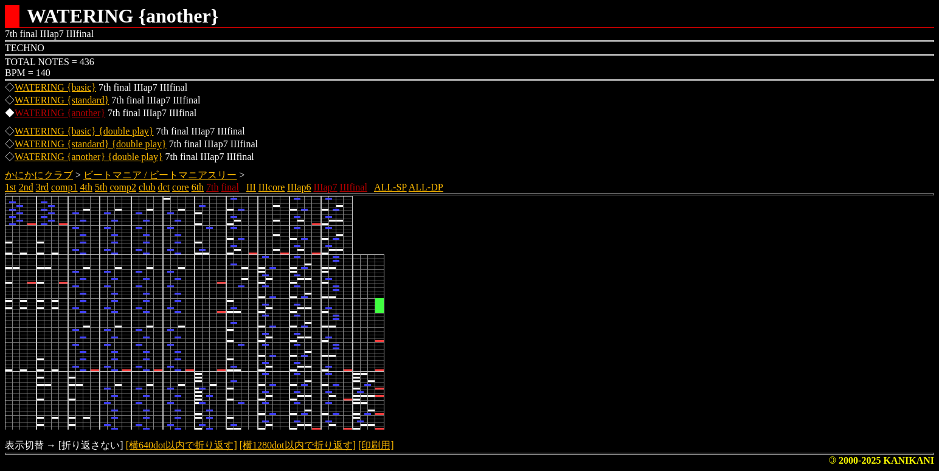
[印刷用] (376, 445)
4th (86, 187)
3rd (42, 187)
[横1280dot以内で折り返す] (298, 445)
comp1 (64, 187)
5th (101, 187)
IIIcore (271, 187)
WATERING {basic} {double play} (84, 131)
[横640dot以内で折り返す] (181, 445)
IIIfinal (353, 187)
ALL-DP (426, 187)
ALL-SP (390, 187)
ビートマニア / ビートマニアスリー (160, 175)
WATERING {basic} (55, 87)
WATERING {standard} (62, 100)
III (251, 187)
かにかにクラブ (39, 175)
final (230, 187)
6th (198, 187)
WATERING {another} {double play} (89, 157)
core (180, 187)
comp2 (122, 187)
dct (164, 187)
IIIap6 (299, 187)
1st (10, 187)
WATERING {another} (60, 113)
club (147, 187)
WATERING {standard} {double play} (91, 144)
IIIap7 (325, 187)
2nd (26, 187)
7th (212, 187)
